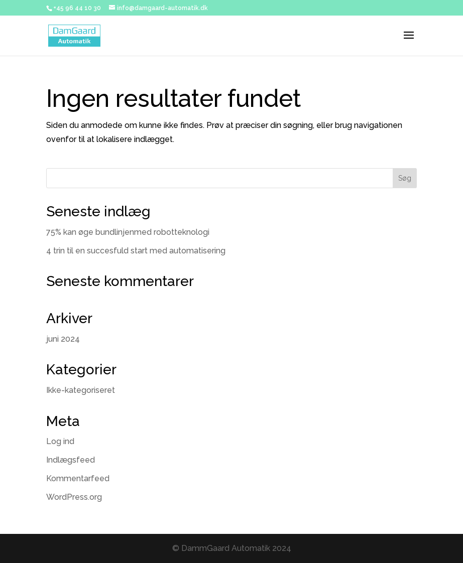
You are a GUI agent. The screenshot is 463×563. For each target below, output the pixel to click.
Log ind (60, 441)
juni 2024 (63, 339)
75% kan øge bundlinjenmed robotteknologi (127, 232)
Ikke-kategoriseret (80, 390)
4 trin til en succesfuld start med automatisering (135, 250)
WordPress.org (74, 497)
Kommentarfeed (77, 478)
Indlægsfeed (70, 460)
